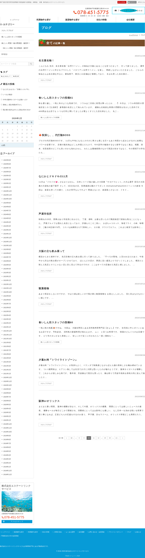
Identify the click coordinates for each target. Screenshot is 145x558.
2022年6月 (7, 307)
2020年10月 (7, 385)
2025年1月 (7, 187)
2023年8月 (7, 253)
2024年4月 (7, 222)
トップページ (14, 19)
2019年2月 (7, 463)
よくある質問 (70, 532)
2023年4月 (7, 269)
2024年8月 (7, 207)
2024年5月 (7, 218)
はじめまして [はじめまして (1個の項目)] (7, 76)
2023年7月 (7, 257)
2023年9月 (7, 249)
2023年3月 (7, 272)
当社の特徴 (101, 19)
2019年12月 (7, 424)
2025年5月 (7, 172)
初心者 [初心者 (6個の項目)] (17, 76)
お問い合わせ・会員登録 (96, 532)
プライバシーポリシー (115, 532)
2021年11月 (7, 335)
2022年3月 (7, 319)
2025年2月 (7, 183)
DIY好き (4, 54)
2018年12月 (7, 471)
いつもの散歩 (7, 94)
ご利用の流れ (57, 532)
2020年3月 (7, 412)
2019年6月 (7, 447)
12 (98, 438)
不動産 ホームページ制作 (72, 556)
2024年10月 (7, 199)
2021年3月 (7, 366)
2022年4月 (7, 315)
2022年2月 (7, 323)
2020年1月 (7, 420)
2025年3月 (7, 179)
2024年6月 (7, 214)
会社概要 (130, 19)
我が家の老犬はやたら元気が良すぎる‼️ (16, 110)
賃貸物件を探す (72, 19)
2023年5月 (7, 265)
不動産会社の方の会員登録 (9, 536)
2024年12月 (7, 191)
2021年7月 (7, 350)
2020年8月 (7, 393)
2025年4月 (7, 175)
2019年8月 (7, 439)
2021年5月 (7, 358)
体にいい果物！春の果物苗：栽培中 (15, 48)
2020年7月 (7, 397)
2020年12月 (7, 377)
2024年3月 (7, 226)
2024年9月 (7, 203)
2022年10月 (7, 292)
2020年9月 (7, 389)
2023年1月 (7, 280)
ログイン (133, 2)
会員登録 (122, 2)
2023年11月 (7, 242)
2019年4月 (7, 455)
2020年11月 (7, 381)
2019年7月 (7, 443)
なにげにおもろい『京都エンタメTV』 (16, 89)
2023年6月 (7, 261)
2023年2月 (7, 276)
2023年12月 (7, 238)
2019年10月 (7, 432)
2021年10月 (7, 339)
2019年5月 (7, 451)
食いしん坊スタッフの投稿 (11, 37)
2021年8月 (7, 346)
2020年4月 (7, 408)
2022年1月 (7, 327)
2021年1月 (7, 373)
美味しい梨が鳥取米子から (12, 105)
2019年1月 (7, 467)
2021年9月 (7, 342)
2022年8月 (7, 300)
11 (93, 438)
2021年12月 (7, 331)
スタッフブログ (7, 30)
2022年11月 (7, 288)
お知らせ (138, 532)
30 (110, 438)
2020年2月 (7, 416)
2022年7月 (7, 304)
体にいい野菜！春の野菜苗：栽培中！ (15, 43)
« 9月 (3, 145)
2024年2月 (7, 230)
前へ (72, 438)
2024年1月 (7, 234)
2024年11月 (7, 195)
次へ (117, 438)
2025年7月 (7, 168)
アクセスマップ (17, 521)
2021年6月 (7, 354)
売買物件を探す (43, 19)
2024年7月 (7, 210)
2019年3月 (7, 459)
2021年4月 (7, 362)
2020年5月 (7, 404)
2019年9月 (7, 436)
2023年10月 (7, 245)
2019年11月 (7, 428)
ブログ (129, 532)
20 (105, 438)
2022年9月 (7, 296)
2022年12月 (7, 284)
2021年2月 (7, 370)
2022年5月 (7, 311)
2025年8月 (7, 164)
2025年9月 (7, 160)
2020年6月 (7, 401)
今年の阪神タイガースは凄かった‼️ (15, 100)
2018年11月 (7, 474)
